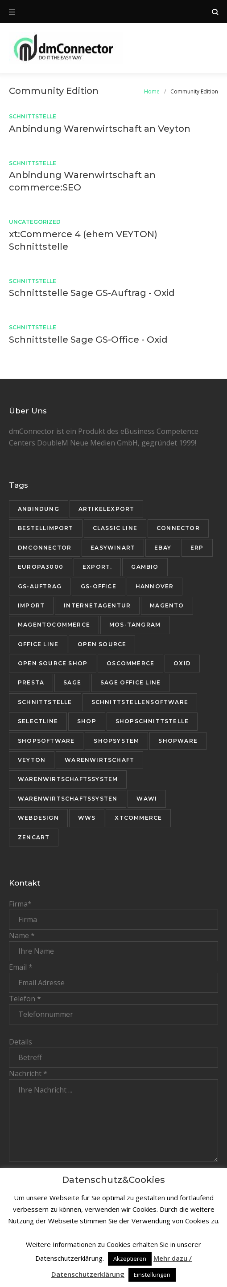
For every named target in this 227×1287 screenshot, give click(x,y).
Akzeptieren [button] (129, 1259)
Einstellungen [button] (152, 1275)
